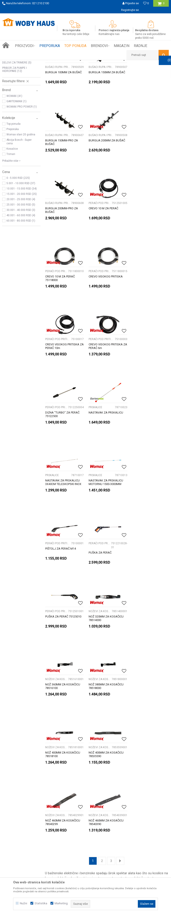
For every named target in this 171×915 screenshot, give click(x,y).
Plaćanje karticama (76, 797)
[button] (147, 55)
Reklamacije (128, 792)
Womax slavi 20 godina (20, 194)
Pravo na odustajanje (135, 797)
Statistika (41, 903)
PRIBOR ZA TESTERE (17, 117)
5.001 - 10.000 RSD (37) (20, 243)
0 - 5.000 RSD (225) (18, 238)
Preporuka (12, 189)
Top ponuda (13, 183)
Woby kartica (15, 787)
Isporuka (69, 787)
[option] (85, 16)
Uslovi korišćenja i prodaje (138, 782)
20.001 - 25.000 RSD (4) (20, 259)
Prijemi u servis (16, 792)
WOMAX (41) (14, 156)
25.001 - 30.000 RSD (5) (20, 264)
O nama (11, 782)
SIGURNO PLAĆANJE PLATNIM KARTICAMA (85, 16)
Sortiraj (114, 71)
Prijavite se (130, 743)
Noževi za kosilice (16, 106)
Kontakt (11, 802)
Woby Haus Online (13, 63)
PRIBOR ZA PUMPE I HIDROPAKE (14, 129)
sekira (113, 672)
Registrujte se (130, 10)
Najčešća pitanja (74, 802)
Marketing (61, 903)
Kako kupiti (70, 782)
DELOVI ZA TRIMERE (16, 122)
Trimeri (10, 214)
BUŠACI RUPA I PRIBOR (18, 96)
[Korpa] (161, 5)
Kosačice (12, 208)
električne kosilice (69, 662)
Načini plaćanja (73, 792)
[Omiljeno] (146, 3)
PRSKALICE (11, 101)
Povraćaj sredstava (133, 802)
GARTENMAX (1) (16, 161)
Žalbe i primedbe (132, 807)
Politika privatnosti (133, 787)
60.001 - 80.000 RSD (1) (20, 280)
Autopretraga (95, 71)
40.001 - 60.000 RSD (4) (20, 275)
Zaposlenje (14, 797)
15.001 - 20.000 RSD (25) (21, 254)
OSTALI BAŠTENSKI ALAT (19, 112)
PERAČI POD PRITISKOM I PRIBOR (17, 89)
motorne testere (119, 662)
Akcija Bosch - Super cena (19, 201)
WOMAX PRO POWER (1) (21, 166)
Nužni (23, 903)
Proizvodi (33, 63)
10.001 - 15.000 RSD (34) (21, 248)
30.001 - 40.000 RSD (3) (20, 270)
